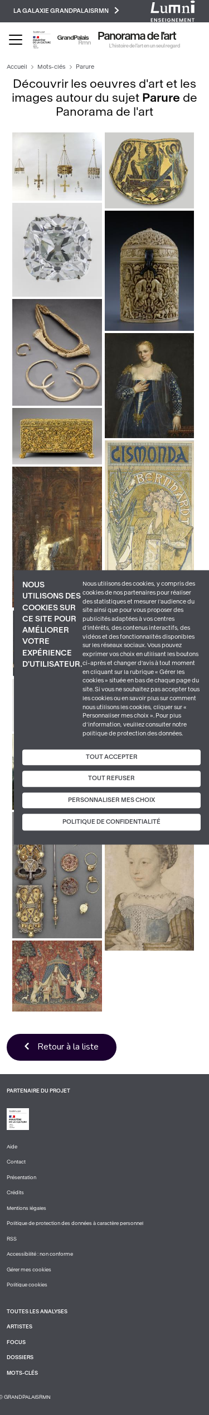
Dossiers (20, 1357)
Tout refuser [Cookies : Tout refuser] (111, 778)
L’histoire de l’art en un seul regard (144, 46)
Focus (16, 1342)
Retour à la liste (68, 1047)
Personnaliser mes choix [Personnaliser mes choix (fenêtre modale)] (111, 800)
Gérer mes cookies (29, 1269)
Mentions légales (26, 1208)
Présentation (21, 1177)
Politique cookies (27, 1285)
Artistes (19, 1326)
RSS (12, 1239)
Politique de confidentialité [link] (111, 822)
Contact (16, 1162)
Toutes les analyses (37, 1311)
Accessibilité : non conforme (40, 1254)
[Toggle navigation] (16, 40)
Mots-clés (51, 67)
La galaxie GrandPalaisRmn (66, 10)
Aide (12, 1147)
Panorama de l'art (137, 36)
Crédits (15, 1192)
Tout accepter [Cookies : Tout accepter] (112, 757)
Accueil (17, 67)
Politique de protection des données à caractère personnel (75, 1223)
